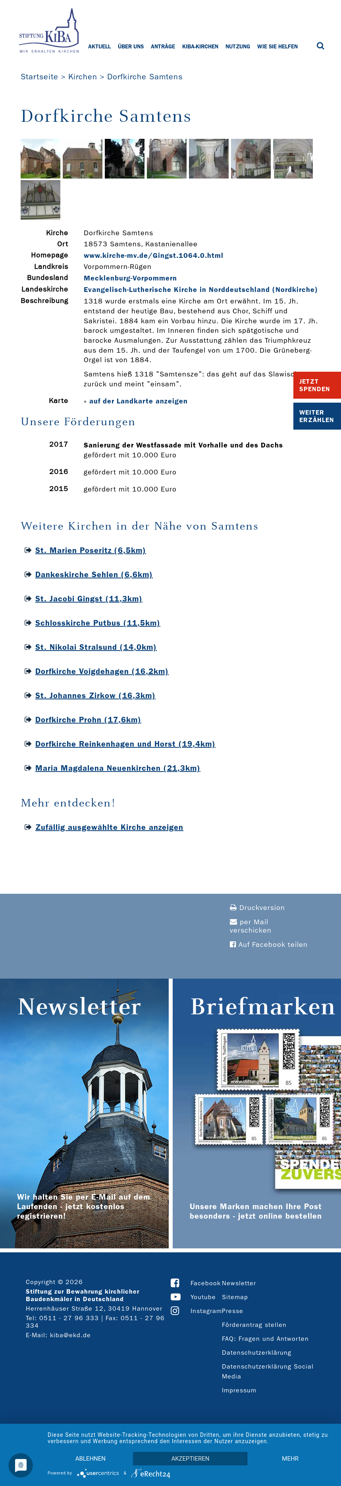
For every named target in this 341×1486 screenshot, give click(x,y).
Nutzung (237, 46)
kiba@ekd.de (70, 1335)
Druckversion (257, 908)
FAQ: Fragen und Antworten (265, 1338)
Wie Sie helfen (277, 46)
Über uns (131, 46)
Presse (232, 1311)
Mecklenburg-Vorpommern (130, 278)
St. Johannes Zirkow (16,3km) (95, 695)
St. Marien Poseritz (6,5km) (90, 550)
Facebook (206, 1283)
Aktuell (99, 46)
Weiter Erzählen (316, 416)
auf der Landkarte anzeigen (138, 401)
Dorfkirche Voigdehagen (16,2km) (102, 671)
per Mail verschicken (251, 926)
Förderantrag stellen (254, 1325)
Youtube (203, 1297)
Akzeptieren (190, 1458)
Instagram (206, 1311)
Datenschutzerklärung (256, 1352)
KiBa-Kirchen (200, 46)
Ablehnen (90, 1458)
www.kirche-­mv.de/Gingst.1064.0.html (153, 255)
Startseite (39, 76)
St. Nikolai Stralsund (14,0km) (96, 647)
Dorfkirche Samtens (145, 76)
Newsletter (239, 1283)
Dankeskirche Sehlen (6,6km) (94, 574)
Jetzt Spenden (314, 385)
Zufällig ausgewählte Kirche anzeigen (109, 827)
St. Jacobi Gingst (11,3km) (89, 598)
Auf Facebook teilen (269, 945)
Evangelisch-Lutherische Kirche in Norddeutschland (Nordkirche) (201, 289)
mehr (290, 1458)
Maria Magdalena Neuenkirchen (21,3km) (117, 768)
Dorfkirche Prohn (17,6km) (88, 719)
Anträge (163, 46)
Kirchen (82, 76)
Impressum (239, 1390)
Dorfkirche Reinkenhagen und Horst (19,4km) (125, 744)
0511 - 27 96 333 (69, 1318)
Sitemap (235, 1297)
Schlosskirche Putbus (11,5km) (97, 623)
